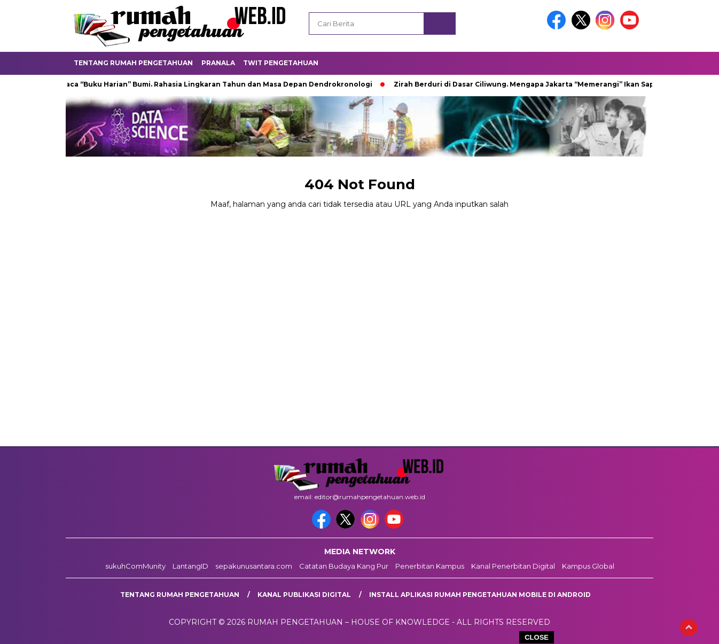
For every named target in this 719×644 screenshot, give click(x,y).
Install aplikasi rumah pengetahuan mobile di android (480, 595)
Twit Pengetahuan (280, 63)
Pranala (218, 63)
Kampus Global (588, 566)
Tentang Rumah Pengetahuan (133, 63)
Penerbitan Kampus (429, 566)
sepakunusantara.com (253, 566)
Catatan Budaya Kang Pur (343, 566)
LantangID (190, 566)
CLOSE (537, 637)
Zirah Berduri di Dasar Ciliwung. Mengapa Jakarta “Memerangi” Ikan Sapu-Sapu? (541, 84)
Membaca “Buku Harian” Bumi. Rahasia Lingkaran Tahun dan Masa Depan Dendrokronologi (210, 84)
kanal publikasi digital (304, 595)
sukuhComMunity (135, 566)
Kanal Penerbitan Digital (513, 566)
